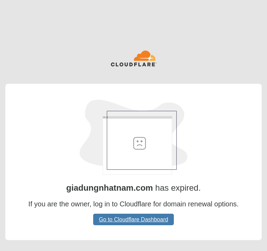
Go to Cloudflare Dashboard (133, 219)
